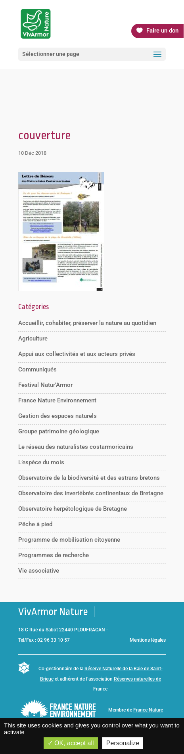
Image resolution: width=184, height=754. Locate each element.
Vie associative (38, 570)
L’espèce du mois (41, 462)
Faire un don (162, 30)
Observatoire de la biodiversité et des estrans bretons (89, 477)
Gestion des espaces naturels (57, 415)
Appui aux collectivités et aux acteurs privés (76, 354)
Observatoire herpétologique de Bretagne (72, 508)
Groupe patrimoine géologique (58, 431)
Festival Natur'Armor (45, 385)
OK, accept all (71, 743)
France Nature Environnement (57, 400)
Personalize (123, 743)
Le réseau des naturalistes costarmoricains (75, 446)
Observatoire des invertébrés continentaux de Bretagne (90, 493)
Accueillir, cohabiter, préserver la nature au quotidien (87, 323)
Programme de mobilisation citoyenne (69, 539)
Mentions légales (148, 640)
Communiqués (37, 369)
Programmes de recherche (53, 555)
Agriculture (33, 338)
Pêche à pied (35, 524)
